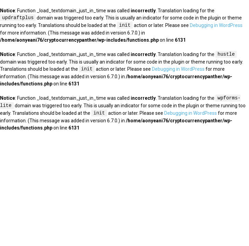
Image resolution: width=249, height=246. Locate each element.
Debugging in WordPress (216, 25)
